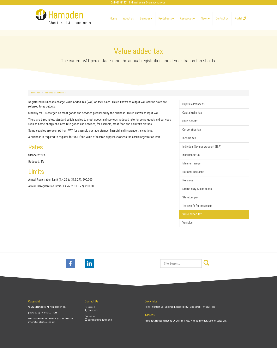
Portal (240, 18)
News (205, 18)
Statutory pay (190, 197)
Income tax (189, 138)
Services (146, 18)
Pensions (187, 180)
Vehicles (187, 222)
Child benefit (189, 121)
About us (128, 18)
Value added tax (192, 214)
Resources (187, 18)
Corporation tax (191, 129)
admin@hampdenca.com (152, 2)
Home (113, 18)
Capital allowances (193, 104)
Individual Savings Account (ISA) (201, 146)
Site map (169, 306)
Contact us (222, 18)
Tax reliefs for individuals (197, 206)
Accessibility (181, 306)
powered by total (42, 312)
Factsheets (166, 18)
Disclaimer (195, 306)
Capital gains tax (192, 112)
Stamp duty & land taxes (197, 189)
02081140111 (93, 310)
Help (213, 306)
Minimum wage (191, 163)
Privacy (205, 306)
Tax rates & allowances (55, 92)
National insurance (193, 172)
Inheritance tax (191, 155)
